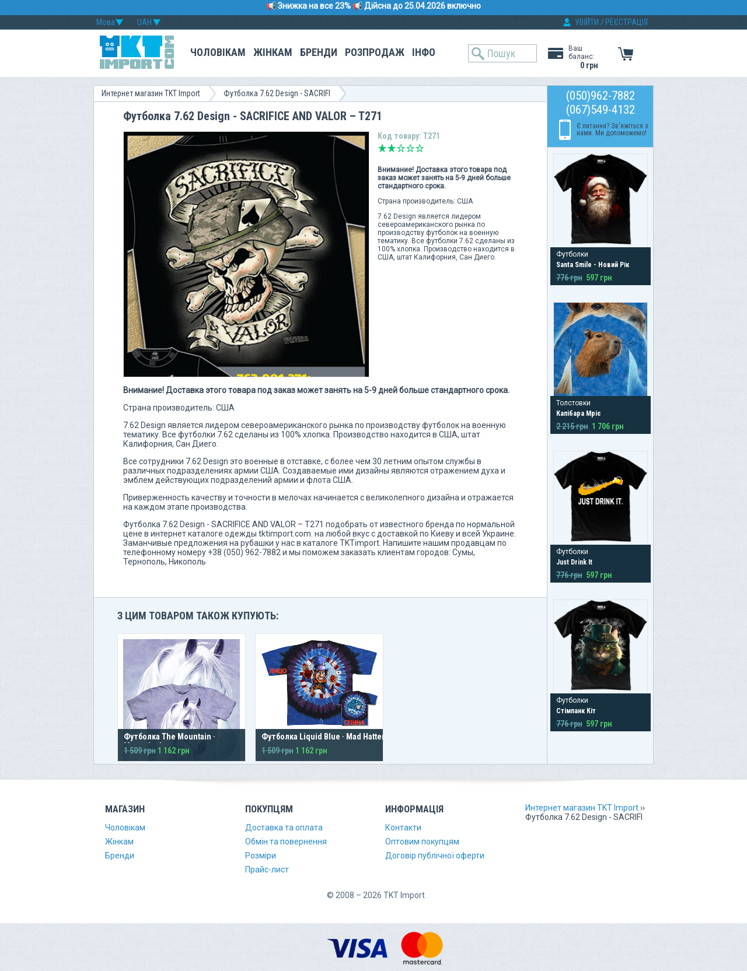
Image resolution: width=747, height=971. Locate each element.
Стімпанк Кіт (576, 711)
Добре (410, 148)
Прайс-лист (267, 869)
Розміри (260, 855)
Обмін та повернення (286, 841)
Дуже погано (382, 148)
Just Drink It (574, 562)
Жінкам (272, 52)
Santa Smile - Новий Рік (592, 265)
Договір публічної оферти (434, 855)
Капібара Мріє (578, 413)
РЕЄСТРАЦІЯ (626, 22)
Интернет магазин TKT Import (151, 93)
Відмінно (419, 148)
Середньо (401, 148)
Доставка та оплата (284, 827)
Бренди (318, 52)
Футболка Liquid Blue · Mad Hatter (323, 736)
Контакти (403, 827)
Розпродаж (374, 52)
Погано (391, 148)
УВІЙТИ (587, 22)
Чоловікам (218, 52)
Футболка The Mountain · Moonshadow (169, 741)
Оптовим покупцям (422, 841)
